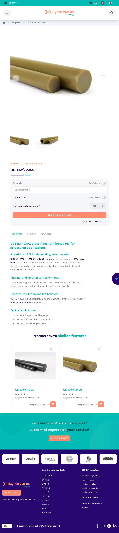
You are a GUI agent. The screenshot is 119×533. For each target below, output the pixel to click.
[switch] (104, 183)
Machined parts (88, 480)
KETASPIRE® (47, 476)
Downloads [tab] (45, 233)
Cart (96, 3)
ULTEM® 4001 (35, 390)
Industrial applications (91, 476)
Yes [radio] (94, 205)
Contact (11, 3)
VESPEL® (45, 504)
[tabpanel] (59, 281)
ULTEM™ (29, 23)
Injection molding (89, 484)
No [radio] (102, 205)
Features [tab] (31, 233)
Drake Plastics (33, 163)
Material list (86, 507)
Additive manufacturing (91, 488)
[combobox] (59, 190)
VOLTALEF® (47, 513)
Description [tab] (17, 233)
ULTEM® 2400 (83, 390)
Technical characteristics (92, 503)
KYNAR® (45, 480)
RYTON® (45, 484)
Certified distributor (89, 492)
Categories (15, 23)
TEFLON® (46, 488)
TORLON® (46, 496)
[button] (103, 78)
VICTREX (45, 508)
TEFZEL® (45, 492)
